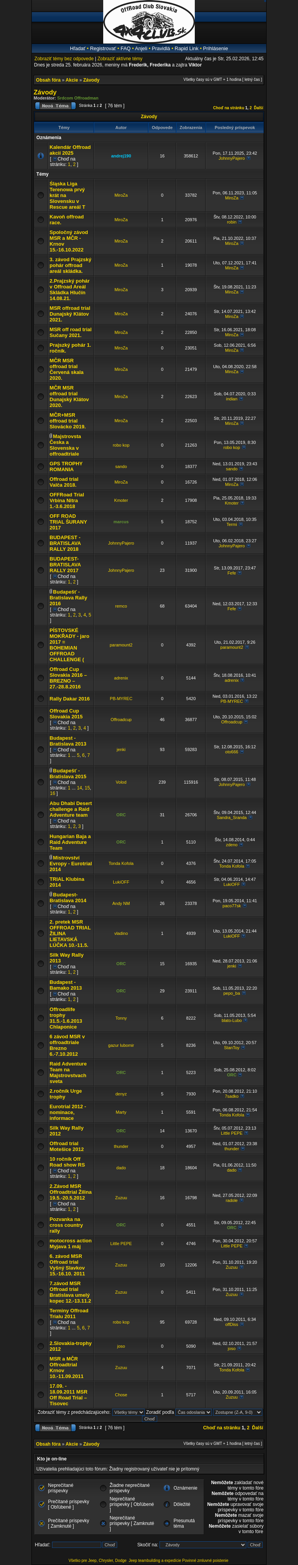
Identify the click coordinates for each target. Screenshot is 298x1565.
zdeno (231, 844)
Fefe (231, 573)
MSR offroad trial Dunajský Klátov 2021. (70, 314)
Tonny (120, 1018)
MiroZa (121, 195)
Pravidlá (161, 48)
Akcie (72, 80)
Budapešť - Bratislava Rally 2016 (68, 597)
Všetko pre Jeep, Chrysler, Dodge (98, 1560)
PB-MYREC (121, 698)
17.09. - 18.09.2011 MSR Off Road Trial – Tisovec (69, 1394)
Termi (232, 524)
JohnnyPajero (232, 158)
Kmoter (121, 500)
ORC (121, 814)
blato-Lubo (232, 1020)
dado (121, 1167)
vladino (121, 933)
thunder (121, 1146)
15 (87, 788)
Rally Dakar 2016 (70, 699)
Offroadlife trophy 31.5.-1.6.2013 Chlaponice (66, 1018)
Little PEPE (232, 1133)
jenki (121, 749)
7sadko (231, 1096)
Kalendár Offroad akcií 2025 (70, 150)
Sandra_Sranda (232, 817)
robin (231, 222)
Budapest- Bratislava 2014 (68, 897)
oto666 (231, 751)
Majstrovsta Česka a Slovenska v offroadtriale (65, 445)
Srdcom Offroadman (77, 98)
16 (52, 793)
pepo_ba (232, 993)
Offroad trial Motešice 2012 (67, 1146)
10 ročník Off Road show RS (67, 1162)
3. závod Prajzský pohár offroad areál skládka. (71, 265)
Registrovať (103, 48)
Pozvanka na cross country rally (66, 1225)
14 (79, 788)
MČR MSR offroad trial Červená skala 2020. (66, 369)
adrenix (121, 678)
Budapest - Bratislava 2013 (68, 741)
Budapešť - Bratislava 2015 (68, 773)
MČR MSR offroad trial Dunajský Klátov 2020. (69, 396)
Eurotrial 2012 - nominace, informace (68, 1112)
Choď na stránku (228, 108)
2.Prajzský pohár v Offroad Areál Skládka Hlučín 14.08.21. (70, 289)
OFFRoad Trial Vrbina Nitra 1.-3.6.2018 (67, 500)
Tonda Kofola (121, 863)
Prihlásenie (215, 48)
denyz (120, 1094)
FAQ (126, 48)
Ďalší (258, 108)
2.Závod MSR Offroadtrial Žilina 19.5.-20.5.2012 (71, 1192)
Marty (121, 1112)
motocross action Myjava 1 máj (71, 1243)
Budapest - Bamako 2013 (66, 985)
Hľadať (77, 48)
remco (121, 606)
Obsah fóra (48, 80)
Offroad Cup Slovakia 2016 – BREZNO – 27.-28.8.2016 (68, 678)
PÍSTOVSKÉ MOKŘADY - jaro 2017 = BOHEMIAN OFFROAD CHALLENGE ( (69, 644)
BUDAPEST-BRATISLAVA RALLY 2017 (65, 564)
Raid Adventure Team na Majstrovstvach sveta (68, 1072)
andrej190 (121, 156)
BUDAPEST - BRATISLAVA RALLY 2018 (65, 543)
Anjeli (141, 48)
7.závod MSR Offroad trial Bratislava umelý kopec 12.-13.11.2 (70, 1292)
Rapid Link (186, 48)
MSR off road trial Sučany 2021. (71, 332)
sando (121, 466)
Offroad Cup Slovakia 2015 (66, 714)
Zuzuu (121, 1197)
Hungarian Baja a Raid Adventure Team (70, 842)
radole (232, 1200)
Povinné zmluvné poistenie (205, 1560)
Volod (121, 782)
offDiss (231, 1324)
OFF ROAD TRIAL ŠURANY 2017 (68, 522)
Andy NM (121, 903)
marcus (121, 521)
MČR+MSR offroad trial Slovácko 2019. (68, 421)
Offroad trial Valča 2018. (64, 482)
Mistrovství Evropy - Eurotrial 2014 (71, 863)
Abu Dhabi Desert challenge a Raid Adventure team (71, 809)
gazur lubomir (121, 1045)
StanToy (231, 1047)
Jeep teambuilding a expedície (155, 1560)
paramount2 (121, 645)
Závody (91, 80)
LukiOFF (121, 882)
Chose (121, 1394)
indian (231, 398)
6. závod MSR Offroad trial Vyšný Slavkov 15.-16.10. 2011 (67, 1265)
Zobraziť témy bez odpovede (64, 58)
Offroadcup (121, 719)
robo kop (121, 445)
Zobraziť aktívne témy (119, 58)
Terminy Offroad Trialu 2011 (69, 1313)
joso (121, 1346)
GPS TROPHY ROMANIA (66, 466)
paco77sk (232, 905)
